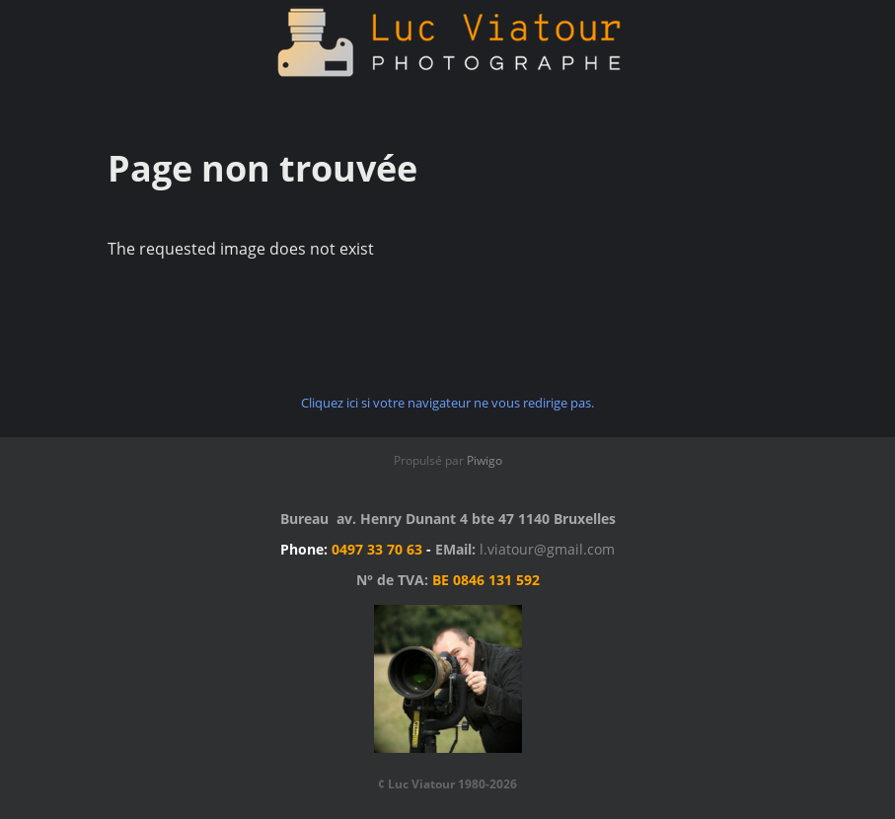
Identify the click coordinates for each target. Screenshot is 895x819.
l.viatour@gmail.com (547, 549)
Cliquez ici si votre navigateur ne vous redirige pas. (447, 402)
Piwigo (484, 460)
